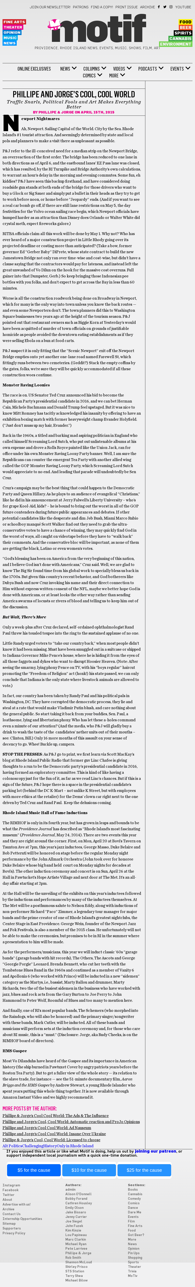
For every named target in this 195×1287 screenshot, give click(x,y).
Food (185, 22)
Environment (175, 44)
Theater (13, 27)
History (50, 1146)
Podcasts (147, 69)
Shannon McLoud (78, 1262)
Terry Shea (74, 1276)
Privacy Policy (14, 1233)
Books (133, 1189)
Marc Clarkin (75, 1239)
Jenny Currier (76, 1217)
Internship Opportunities (22, 1219)
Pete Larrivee (76, 1248)
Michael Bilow (76, 1280)
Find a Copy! (102, 7)
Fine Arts (14, 22)
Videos (119, 69)
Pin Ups (134, 1253)
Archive (147, 7)
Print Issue (126, 7)
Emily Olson (74, 1208)
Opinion (12, 33)
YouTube (183, 7)
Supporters (12, 1228)
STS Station (74, 1271)
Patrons (81, 7)
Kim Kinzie (73, 1230)
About (7, 1200)
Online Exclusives (34, 69)
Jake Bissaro (75, 1212)
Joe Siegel (73, 1221)
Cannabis (180, 39)
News (10, 43)
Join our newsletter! (50, 7)
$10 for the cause (89, 1170)
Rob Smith (73, 1258)
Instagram (171, 6)
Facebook (159, 6)
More (114, 76)
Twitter (165, 6)
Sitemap (9, 1223)
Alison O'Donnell (78, 1194)
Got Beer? (136, 1235)
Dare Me (134, 1212)
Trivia (132, 1271)
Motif (97, 30)
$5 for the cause (33, 1170)
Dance (133, 1208)
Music (10, 38)
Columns (91, 69)
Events (177, 69)
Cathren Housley (78, 1203)
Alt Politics (12, 1146)
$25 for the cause (144, 1170)
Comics (89, 76)
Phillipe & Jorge (56, 112)
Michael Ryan (75, 1244)
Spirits (183, 33)
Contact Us (12, 1214)
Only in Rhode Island (75, 1146)
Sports (133, 1262)
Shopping (135, 1258)
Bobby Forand (76, 1198)
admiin (70, 1189)
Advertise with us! (17, 1204)
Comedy (134, 1198)
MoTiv (132, 1276)
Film (131, 1221)
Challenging (32, 1146)
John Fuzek (74, 1226)
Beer (185, 28)
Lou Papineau (76, 1235)
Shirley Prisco (76, 1267)
